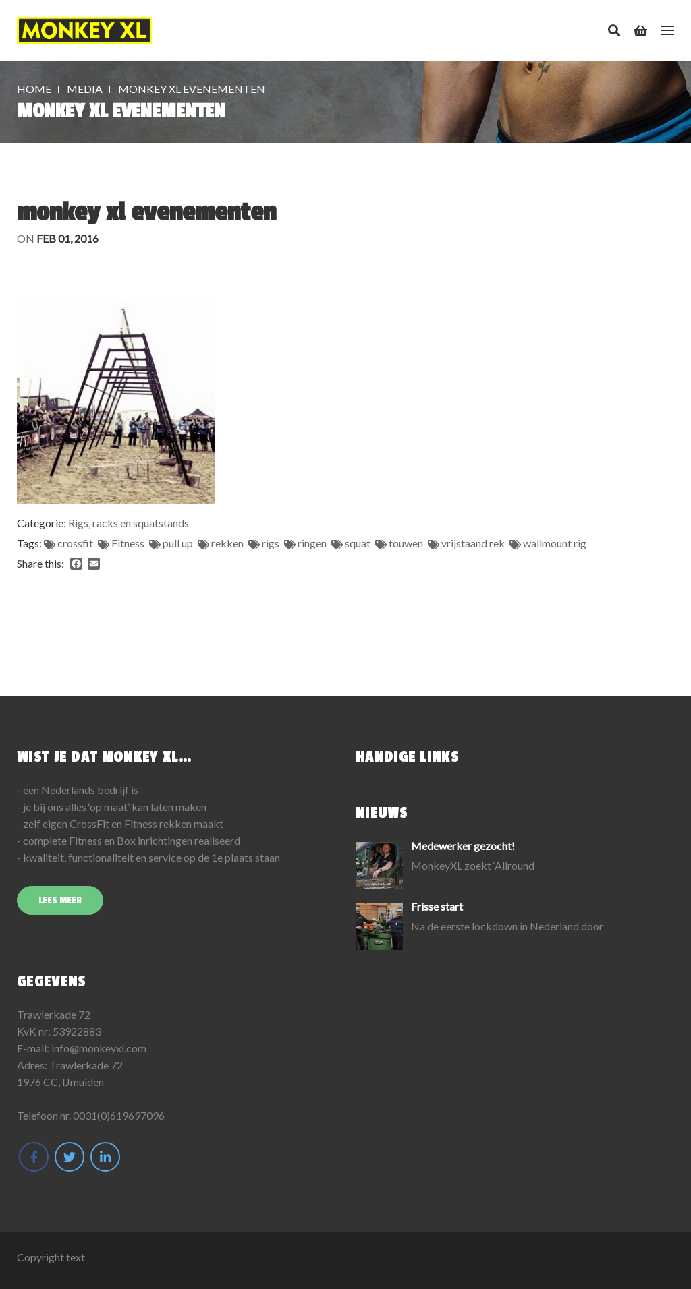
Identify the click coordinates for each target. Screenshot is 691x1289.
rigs (270, 543)
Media (85, 88)
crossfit (75, 543)
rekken (227, 543)
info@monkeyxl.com (98, 1048)
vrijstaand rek (473, 543)
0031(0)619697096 (119, 1115)
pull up (178, 543)
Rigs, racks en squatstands (128, 522)
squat (357, 543)
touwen (406, 543)
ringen (312, 543)
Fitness (127, 543)
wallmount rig (554, 543)
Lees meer (60, 900)
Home (34, 88)
